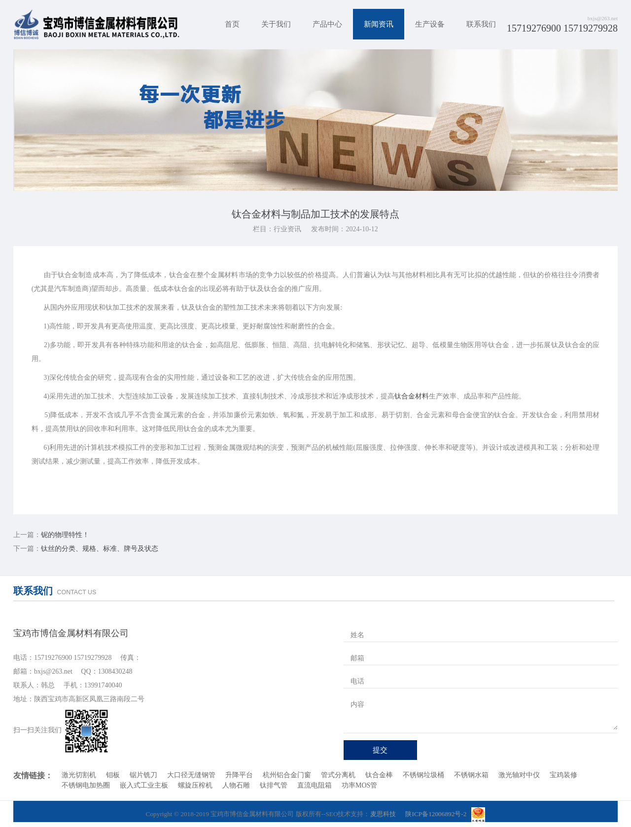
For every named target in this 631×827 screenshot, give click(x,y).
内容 (357, 704)
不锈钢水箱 (471, 775)
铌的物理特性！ (65, 535)
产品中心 (327, 24)
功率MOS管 (359, 785)
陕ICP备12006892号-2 (435, 814)
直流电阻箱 (314, 785)
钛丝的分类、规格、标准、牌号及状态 (99, 548)
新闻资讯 (378, 24)
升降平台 (239, 775)
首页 (232, 24)
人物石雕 (236, 785)
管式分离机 (338, 775)
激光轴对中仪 (519, 775)
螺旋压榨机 (195, 785)
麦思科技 (383, 814)
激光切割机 (79, 775)
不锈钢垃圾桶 (423, 775)
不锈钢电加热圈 (86, 785)
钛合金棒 (379, 775)
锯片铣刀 (143, 775)
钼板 (113, 775)
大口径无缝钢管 (191, 775)
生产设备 (430, 24)
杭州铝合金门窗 (287, 775)
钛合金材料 (411, 396)
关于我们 (276, 24)
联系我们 (481, 24)
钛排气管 (273, 785)
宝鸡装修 (563, 775)
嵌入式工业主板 (144, 785)
